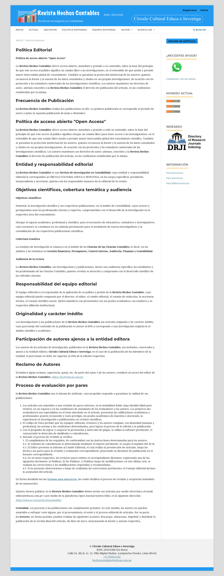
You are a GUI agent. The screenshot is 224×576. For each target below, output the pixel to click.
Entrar (204, 10)
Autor (125, 29)
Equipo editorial (104, 29)
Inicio (19, 29)
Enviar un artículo (182, 41)
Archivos (50, 29)
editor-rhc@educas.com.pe (67, 377)
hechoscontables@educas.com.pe (112, 560)
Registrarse (190, 10)
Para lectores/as (174, 172)
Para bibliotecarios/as (178, 183)
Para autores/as (174, 178)
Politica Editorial (74, 29)
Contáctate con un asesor (181, 79)
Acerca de (145, 29)
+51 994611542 (112, 556)
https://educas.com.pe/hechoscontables (38, 500)
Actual (33, 29)
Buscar (199, 29)
